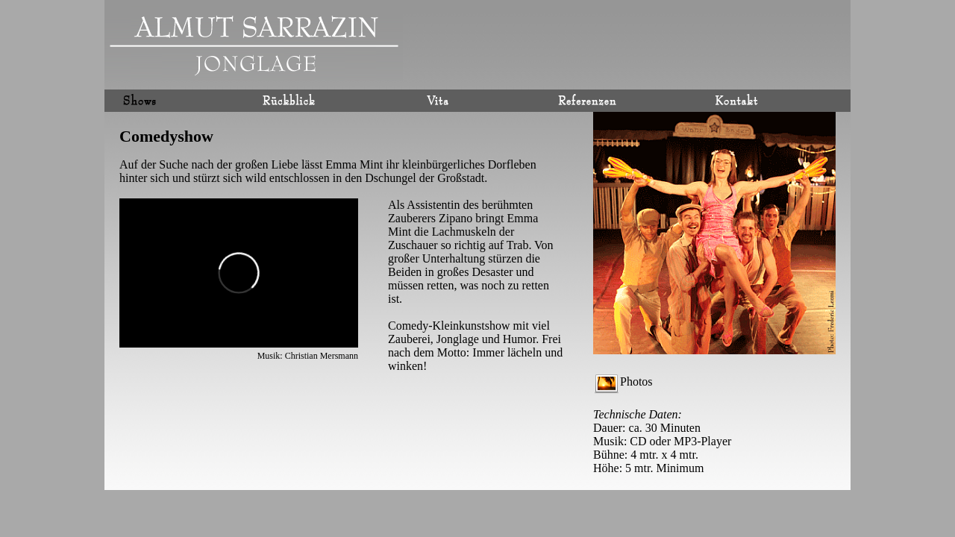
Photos (624, 381)
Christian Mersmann (321, 356)
